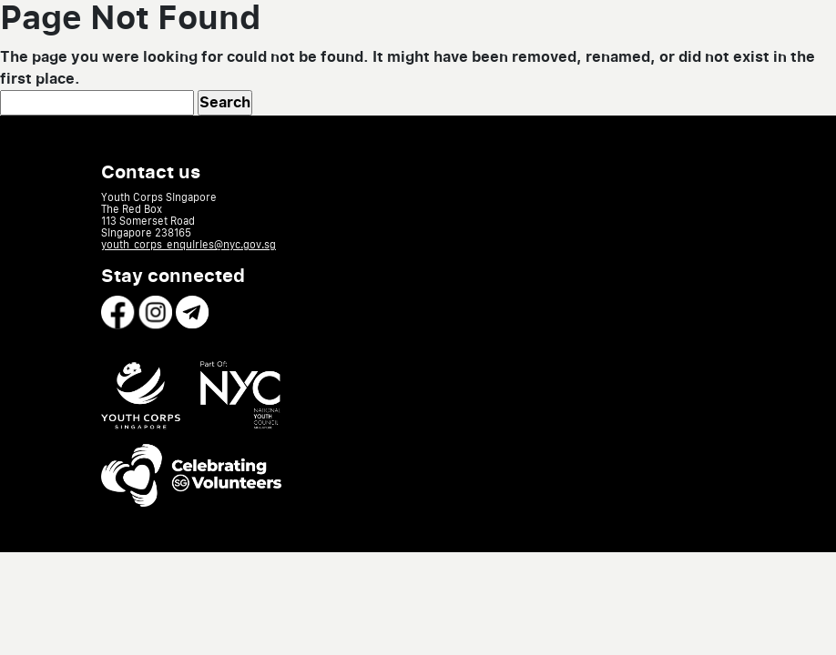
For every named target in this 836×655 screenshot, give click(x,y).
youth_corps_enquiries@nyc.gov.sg (188, 245)
